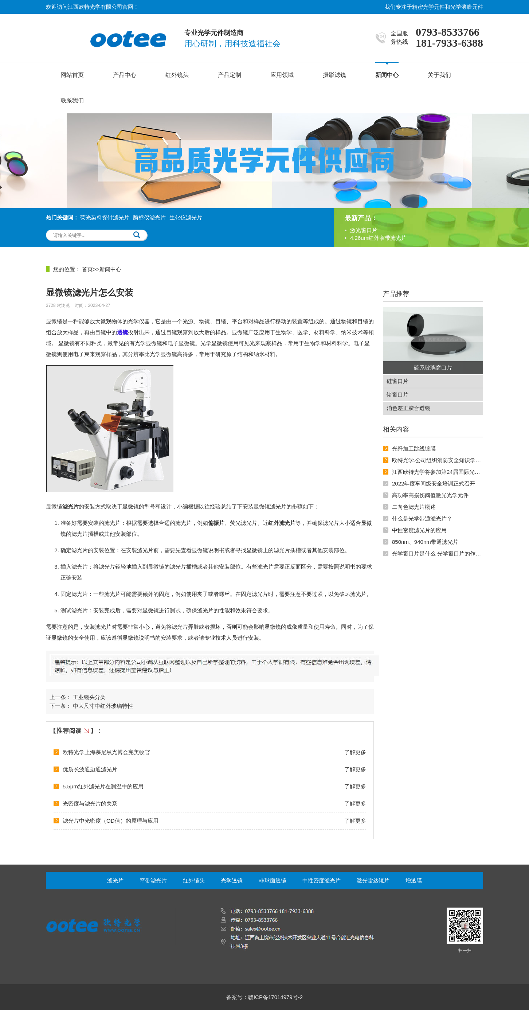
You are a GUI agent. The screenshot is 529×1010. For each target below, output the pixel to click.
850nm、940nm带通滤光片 (425, 542)
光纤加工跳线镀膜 (414, 448)
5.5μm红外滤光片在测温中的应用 (103, 786)
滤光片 (115, 880)
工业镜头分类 (89, 697)
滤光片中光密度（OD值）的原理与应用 (110, 821)
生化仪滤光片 (185, 217)
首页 (87, 269)
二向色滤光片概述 (414, 507)
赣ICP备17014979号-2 (275, 997)
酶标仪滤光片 (149, 217)
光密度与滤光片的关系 (90, 803)
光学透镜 (232, 880)
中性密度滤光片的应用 (419, 530)
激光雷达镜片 (373, 880)
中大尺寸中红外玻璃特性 (103, 706)
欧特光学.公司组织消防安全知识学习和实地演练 (450, 460)
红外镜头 (177, 75)
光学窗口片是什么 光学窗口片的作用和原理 (444, 553)
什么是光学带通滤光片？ (422, 518)
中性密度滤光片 (321, 880)
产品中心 (124, 75)
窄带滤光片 (153, 880)
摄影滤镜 (334, 75)
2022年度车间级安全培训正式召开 (433, 483)
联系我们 (72, 100)
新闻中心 (387, 75)
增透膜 (413, 880)
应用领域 (282, 75)
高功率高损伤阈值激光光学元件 (430, 495)
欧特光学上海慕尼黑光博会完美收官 (106, 752)
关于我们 (439, 75)
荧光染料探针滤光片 (104, 217)
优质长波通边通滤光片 (90, 769)
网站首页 (72, 75)
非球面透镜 (272, 880)
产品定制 (229, 75)
